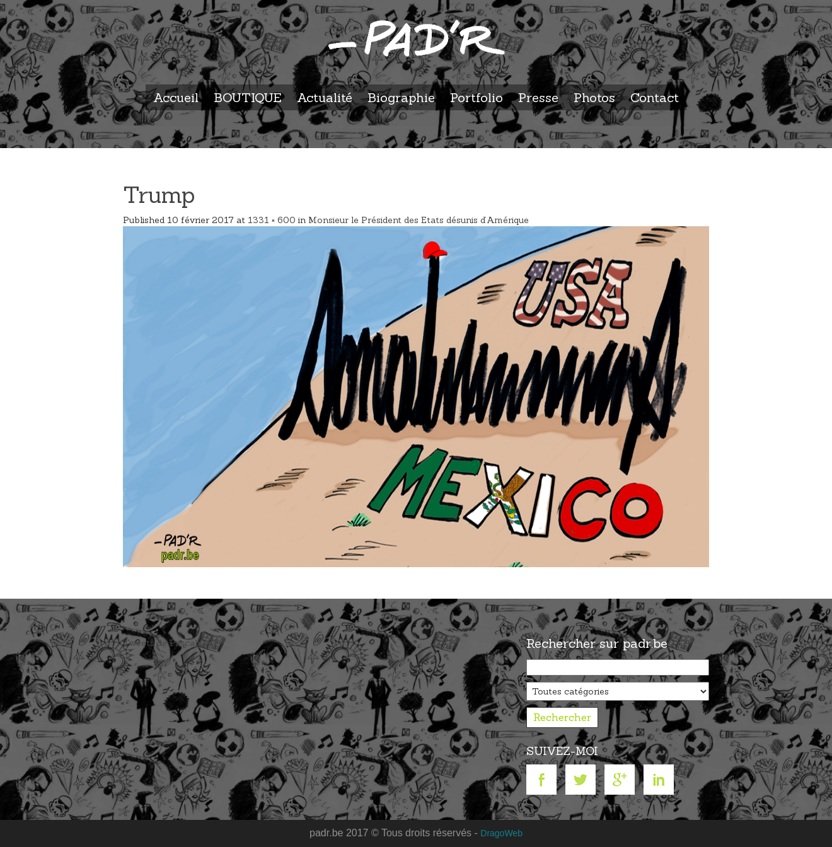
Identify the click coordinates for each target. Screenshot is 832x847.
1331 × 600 (272, 220)
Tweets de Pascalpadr (170, 642)
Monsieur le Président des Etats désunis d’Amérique (418, 220)
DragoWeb (501, 833)
